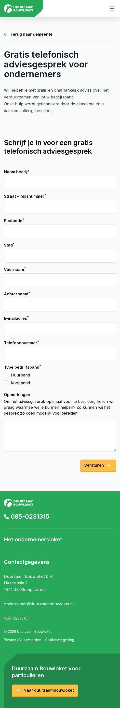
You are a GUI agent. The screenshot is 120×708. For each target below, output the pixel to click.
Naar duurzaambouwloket (45, 690)
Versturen (97, 465)
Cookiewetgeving (59, 640)
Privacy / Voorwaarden (22, 640)
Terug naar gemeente (28, 34)
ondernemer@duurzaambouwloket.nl (39, 603)
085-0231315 (26, 516)
